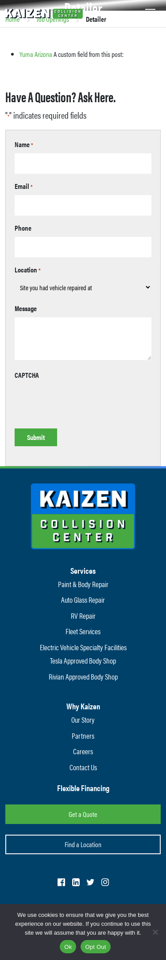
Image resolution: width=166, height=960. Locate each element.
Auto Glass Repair (83, 599)
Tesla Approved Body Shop (83, 660)
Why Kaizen (83, 706)
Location (28, 269)
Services (83, 570)
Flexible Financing (83, 787)
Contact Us (83, 767)
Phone (23, 228)
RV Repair (83, 615)
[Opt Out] (155, 932)
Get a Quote (83, 814)
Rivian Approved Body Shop (83, 676)
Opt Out (95, 947)
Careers (83, 751)
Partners (83, 735)
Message (26, 308)
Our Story (83, 719)
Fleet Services (83, 631)
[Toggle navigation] (150, 12)
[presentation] (82, 401)
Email (24, 186)
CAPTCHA (27, 375)
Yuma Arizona (35, 54)
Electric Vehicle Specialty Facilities (83, 647)
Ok (68, 947)
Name (24, 144)
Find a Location (83, 844)
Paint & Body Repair (83, 584)
